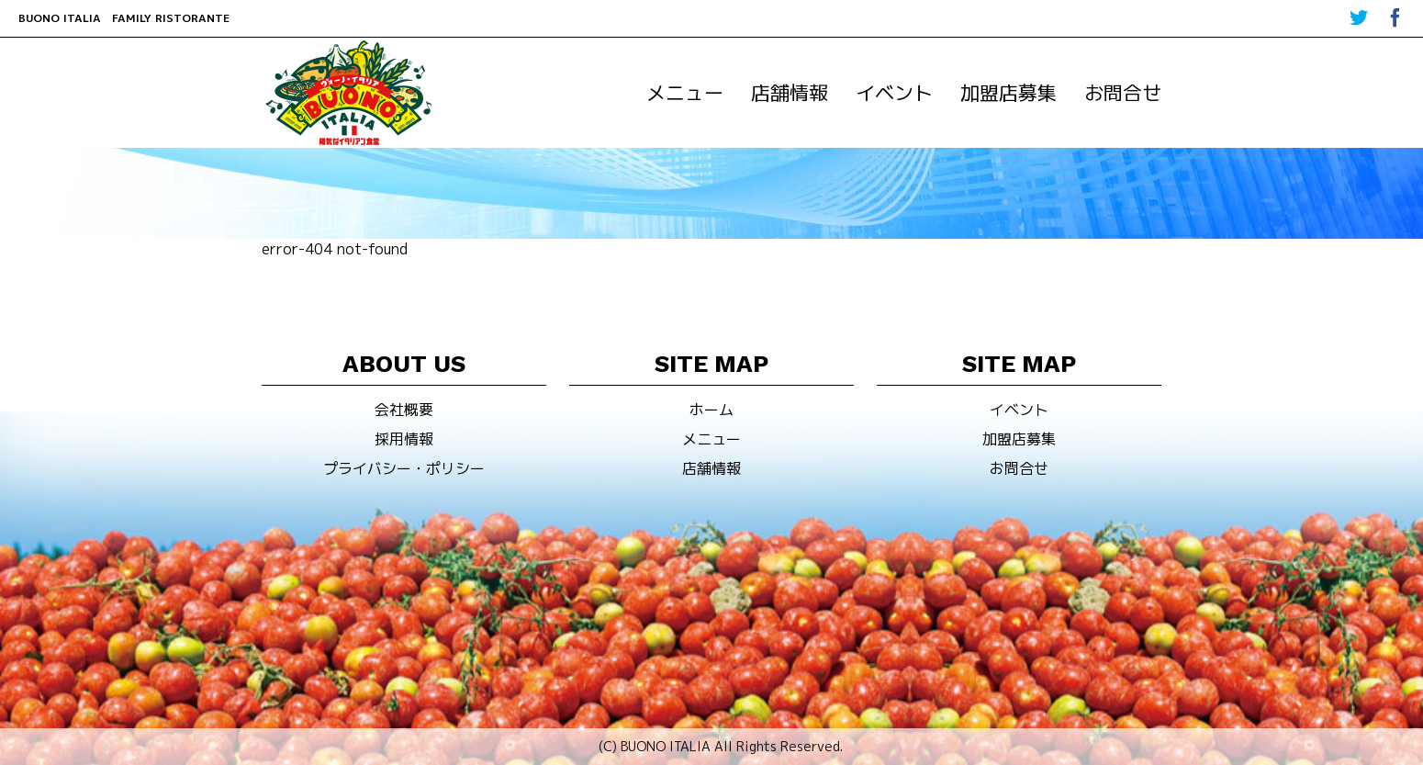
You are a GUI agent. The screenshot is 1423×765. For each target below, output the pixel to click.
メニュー (684, 93)
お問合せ (1122, 93)
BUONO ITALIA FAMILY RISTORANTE (124, 18)
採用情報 (404, 439)
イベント (894, 93)
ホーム (711, 409)
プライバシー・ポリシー (404, 468)
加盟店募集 (1008, 93)
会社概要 (404, 409)
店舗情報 (789, 93)
